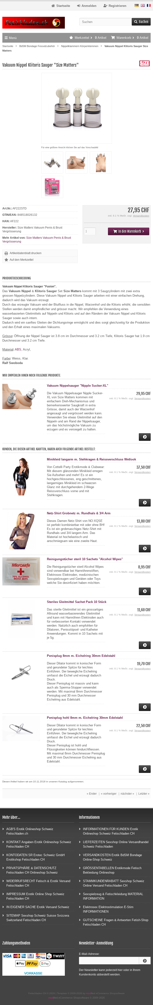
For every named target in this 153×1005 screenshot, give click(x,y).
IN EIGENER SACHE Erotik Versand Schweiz (35, 907)
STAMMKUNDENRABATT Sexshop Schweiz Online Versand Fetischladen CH (111, 883)
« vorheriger (108, 793)
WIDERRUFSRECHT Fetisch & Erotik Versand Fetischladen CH (36, 883)
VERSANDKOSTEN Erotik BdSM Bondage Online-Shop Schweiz (110, 857)
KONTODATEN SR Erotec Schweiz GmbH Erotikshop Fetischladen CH (33, 857)
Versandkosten (141, 215)
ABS (18, 349)
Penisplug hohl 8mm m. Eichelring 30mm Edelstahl (85, 717)
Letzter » (143, 793)
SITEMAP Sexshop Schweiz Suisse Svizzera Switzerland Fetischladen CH (35, 917)
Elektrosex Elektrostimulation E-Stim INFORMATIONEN (106, 909)
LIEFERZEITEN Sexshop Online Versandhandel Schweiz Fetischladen (114, 844)
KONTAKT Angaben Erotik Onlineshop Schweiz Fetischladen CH (36, 844)
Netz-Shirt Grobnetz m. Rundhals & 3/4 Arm (79, 513)
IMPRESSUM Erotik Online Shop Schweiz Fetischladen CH (33, 896)
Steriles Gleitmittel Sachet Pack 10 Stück (76, 602)
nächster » (127, 793)
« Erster (92, 793)
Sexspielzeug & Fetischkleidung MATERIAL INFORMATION (111, 896)
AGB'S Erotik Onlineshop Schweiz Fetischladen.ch (27, 831)
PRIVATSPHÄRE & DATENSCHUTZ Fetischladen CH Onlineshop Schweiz (30, 870)
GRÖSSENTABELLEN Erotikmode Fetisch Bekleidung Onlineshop (110, 870)
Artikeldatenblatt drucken (25, 253)
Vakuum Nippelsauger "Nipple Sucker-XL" (77, 385)
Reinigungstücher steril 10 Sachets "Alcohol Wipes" (85, 559)
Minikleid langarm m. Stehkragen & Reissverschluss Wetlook (91, 459)
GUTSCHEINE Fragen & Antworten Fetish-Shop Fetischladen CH (113, 922)
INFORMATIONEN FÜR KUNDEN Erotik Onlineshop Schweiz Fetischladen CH (108, 831)
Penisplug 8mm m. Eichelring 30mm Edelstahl (81, 656)
